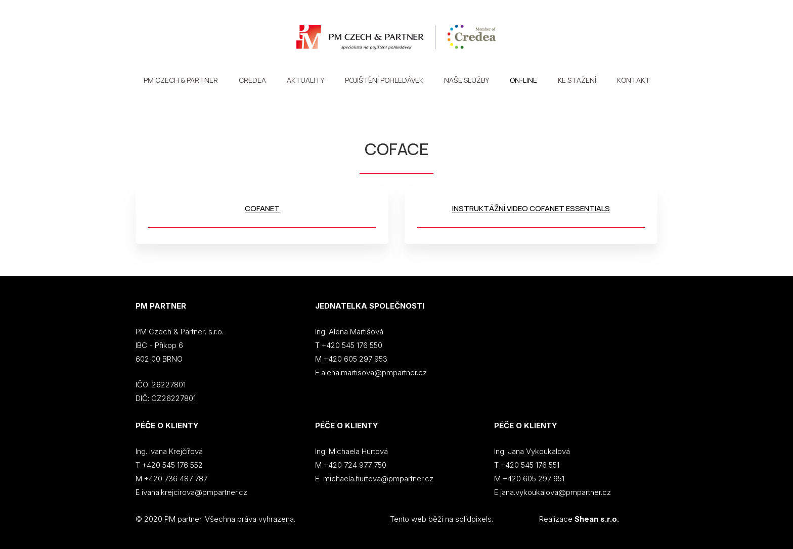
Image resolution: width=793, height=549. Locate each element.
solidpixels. (474, 519)
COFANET (262, 208)
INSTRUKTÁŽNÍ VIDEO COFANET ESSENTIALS (531, 208)
